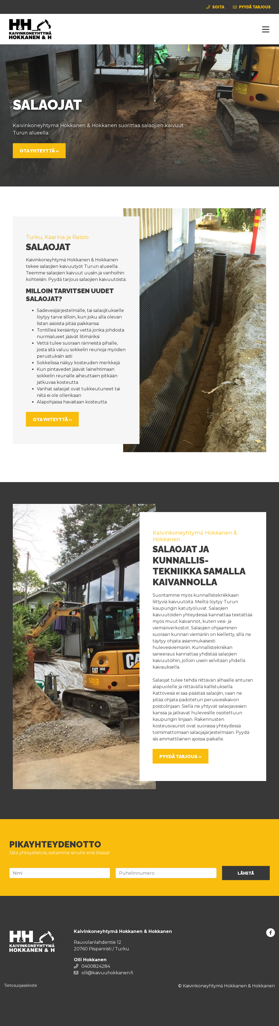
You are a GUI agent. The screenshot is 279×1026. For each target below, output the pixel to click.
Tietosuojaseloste (20, 985)
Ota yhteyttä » (39, 151)
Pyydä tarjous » (180, 756)
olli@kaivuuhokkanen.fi (103, 972)
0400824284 (92, 966)
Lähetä (246, 873)
